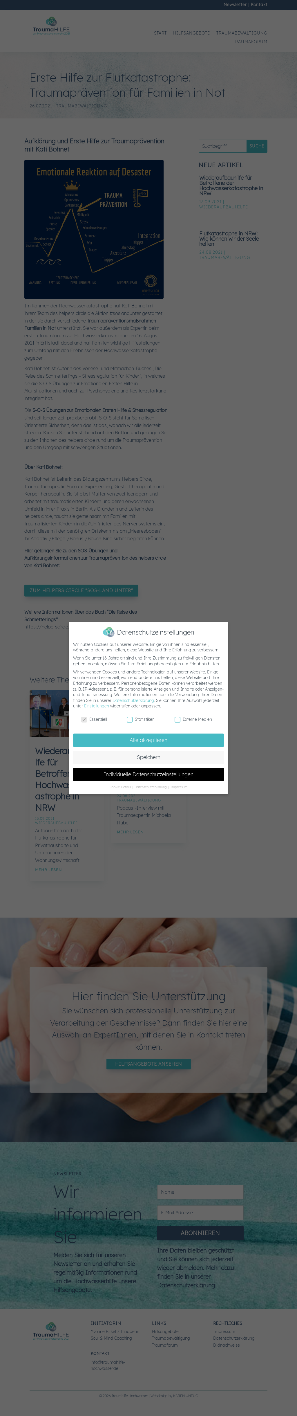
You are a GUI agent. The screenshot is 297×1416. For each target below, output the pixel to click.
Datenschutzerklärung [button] (151, 787)
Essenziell (94, 719)
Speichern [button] (148, 757)
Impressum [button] (179, 787)
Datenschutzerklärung (133, 700)
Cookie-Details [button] (121, 787)
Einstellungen (96, 706)
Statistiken (141, 719)
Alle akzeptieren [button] (148, 740)
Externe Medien (193, 719)
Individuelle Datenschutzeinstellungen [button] (148, 774)
